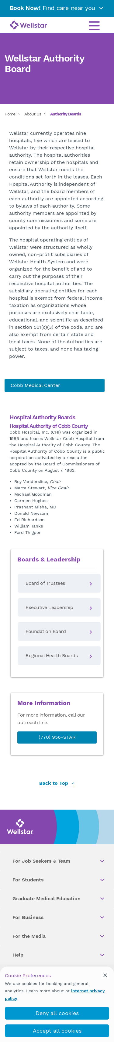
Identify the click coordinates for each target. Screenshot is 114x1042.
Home (10, 114)
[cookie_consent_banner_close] (105, 975)
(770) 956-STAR (57, 737)
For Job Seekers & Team (58, 861)
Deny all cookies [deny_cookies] (57, 1013)
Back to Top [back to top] (57, 783)
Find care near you (57, 8)
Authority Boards (65, 114)
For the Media (58, 936)
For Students (58, 880)
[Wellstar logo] (28, 25)
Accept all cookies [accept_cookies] (57, 1030)
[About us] (55, 385)
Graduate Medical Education (58, 899)
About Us (32, 114)
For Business (58, 917)
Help (58, 955)
